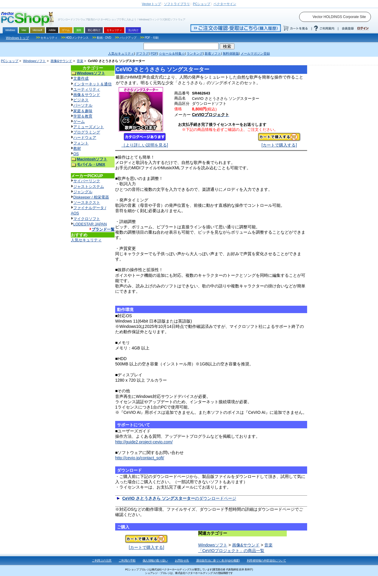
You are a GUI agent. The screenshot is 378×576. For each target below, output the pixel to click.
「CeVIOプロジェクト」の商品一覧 (231, 550)
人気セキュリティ (86, 240)
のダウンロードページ (179, 498)
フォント (81, 143)
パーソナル (82, 105)
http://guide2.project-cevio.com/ (144, 442)
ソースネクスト (86, 202)
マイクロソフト (86, 219)
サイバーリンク (86, 181)
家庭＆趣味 (82, 111)
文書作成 (81, 78)
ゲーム (79, 121)
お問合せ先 (182, 560)
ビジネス (81, 100)
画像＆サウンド (86, 94)
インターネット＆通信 (92, 84)
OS (76, 154)
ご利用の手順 (127, 560)
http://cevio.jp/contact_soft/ (139, 457)
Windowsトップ (17, 38)
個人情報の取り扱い (155, 560)
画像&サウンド (61, 61)
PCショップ (9, 61)
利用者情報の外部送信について (266, 560)
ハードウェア (84, 137)
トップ (151, 4)
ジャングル (82, 192)
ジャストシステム (88, 186)
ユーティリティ (86, 89)
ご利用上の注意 (102, 560)
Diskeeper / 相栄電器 (91, 197)
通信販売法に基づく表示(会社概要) (218, 560)
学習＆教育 (82, 116)
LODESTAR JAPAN (90, 224)
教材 (77, 148)
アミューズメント (88, 127)
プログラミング (86, 132)
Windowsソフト (34, 61)
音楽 (80, 61)
